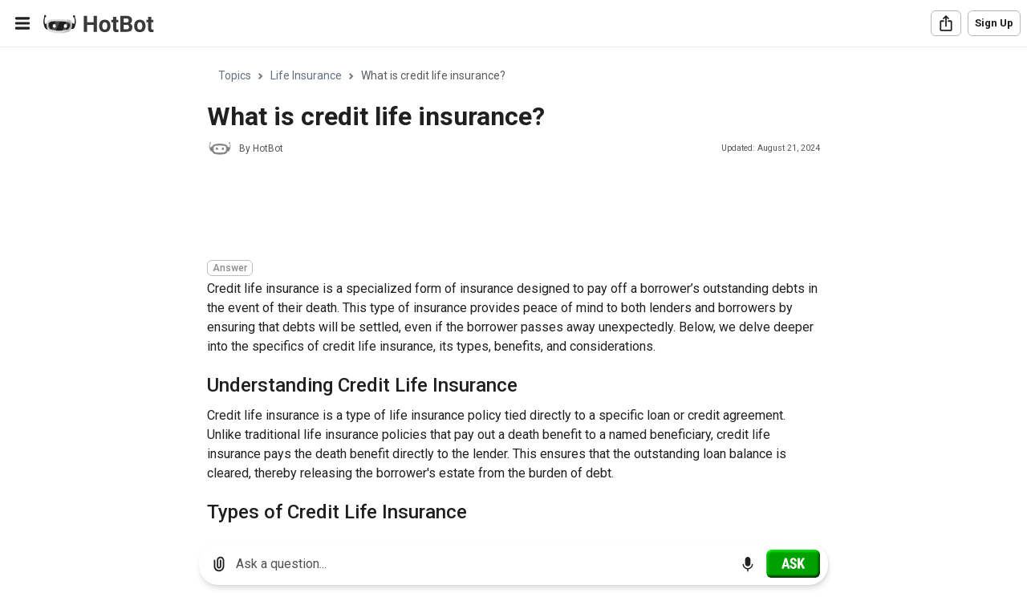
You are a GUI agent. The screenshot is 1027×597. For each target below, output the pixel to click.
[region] (513, 289)
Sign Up (994, 23)
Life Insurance (306, 75)
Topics (234, 75)
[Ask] (793, 563)
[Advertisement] (499, 210)
